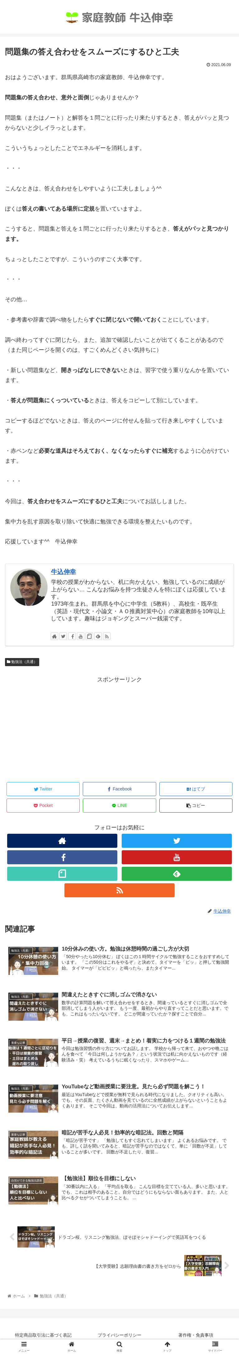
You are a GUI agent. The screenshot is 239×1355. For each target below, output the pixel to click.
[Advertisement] (119, 728)
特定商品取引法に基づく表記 (43, 1335)
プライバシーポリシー (119, 1335)
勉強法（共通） (22, 662)
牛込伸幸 (63, 571)
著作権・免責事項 (195, 1335)
